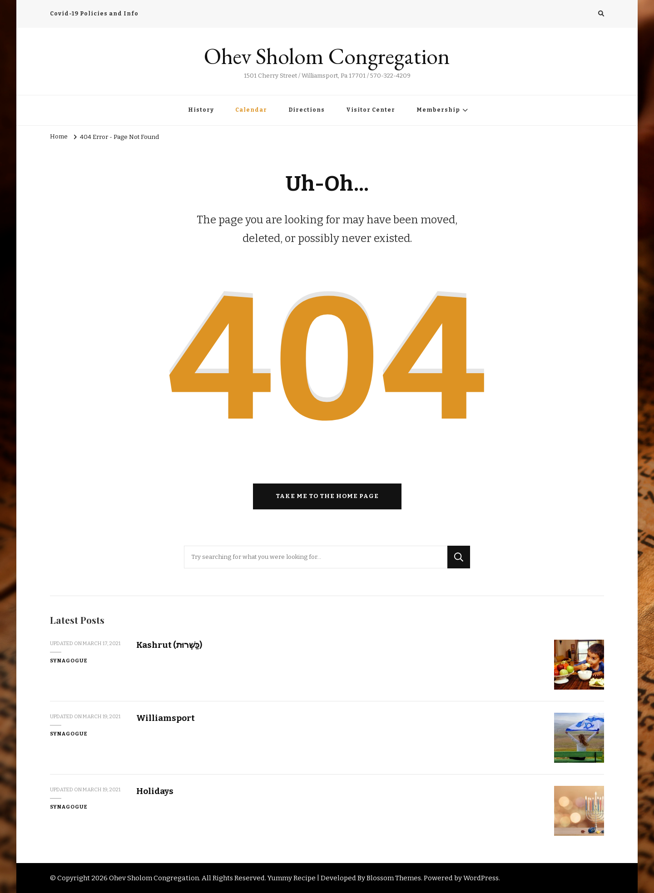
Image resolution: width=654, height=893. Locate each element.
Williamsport (165, 718)
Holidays (154, 791)
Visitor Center (370, 110)
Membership (438, 110)
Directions (306, 110)
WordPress (481, 878)
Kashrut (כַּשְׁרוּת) (169, 645)
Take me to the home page (327, 496)
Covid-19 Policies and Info (94, 13)
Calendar (251, 110)
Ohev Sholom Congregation (327, 56)
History (201, 110)
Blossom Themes (394, 878)
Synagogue (69, 660)
